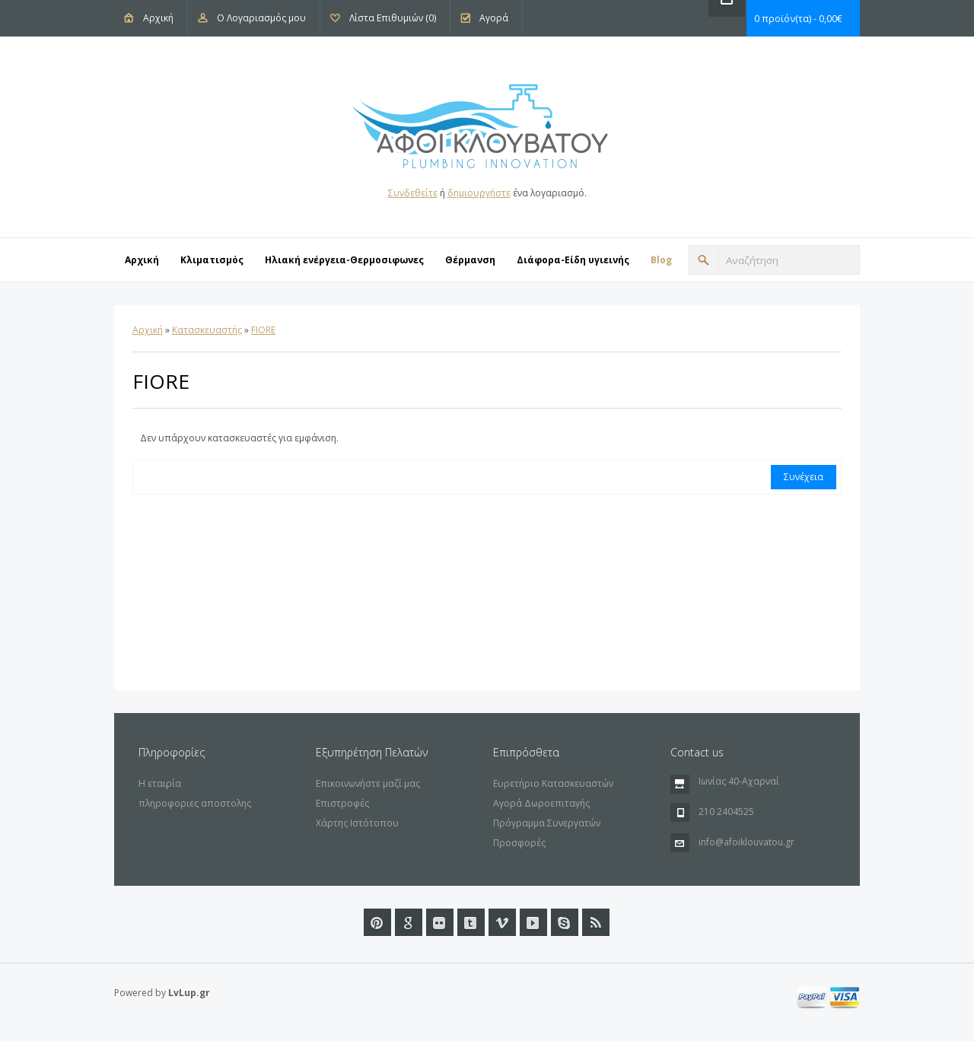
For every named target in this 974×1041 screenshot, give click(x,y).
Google (408, 922)
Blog (661, 259)
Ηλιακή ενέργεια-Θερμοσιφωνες (344, 259)
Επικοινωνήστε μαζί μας (368, 783)
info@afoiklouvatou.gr (746, 842)
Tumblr (471, 922)
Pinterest (377, 922)
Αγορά (493, 17)
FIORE (263, 329)
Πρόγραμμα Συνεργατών (546, 823)
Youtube (533, 922)
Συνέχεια (803, 476)
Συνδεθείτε (413, 192)
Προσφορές (519, 842)
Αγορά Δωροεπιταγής (541, 803)
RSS (596, 922)
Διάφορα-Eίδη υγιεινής (573, 259)
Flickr (440, 922)
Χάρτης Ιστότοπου (357, 823)
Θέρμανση (470, 259)
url (564, 922)
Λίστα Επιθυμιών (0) (392, 17)
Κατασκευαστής (207, 329)
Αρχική (158, 17)
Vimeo (502, 922)
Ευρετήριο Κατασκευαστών (553, 783)
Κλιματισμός (212, 259)
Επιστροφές (342, 803)
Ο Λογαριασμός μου (261, 17)
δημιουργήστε (479, 192)
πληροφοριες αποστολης (194, 803)
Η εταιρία (159, 783)
